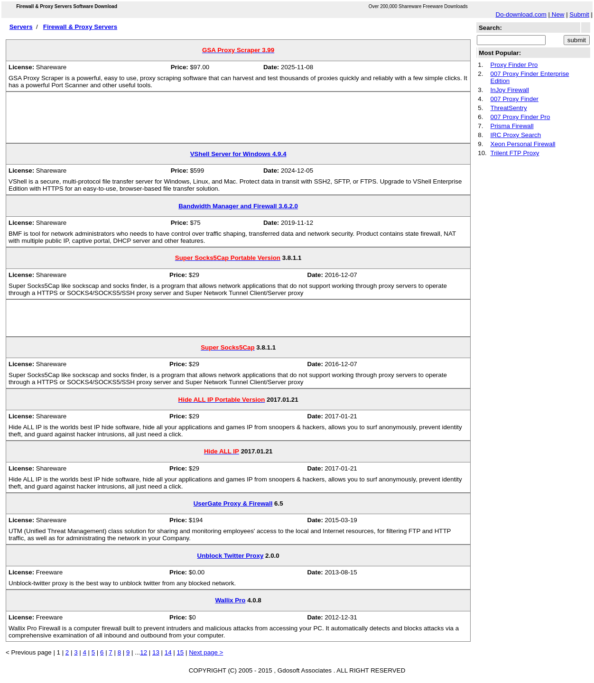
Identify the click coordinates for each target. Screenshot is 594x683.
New (557, 14)
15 (180, 652)
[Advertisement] (238, 121)
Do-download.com (521, 14)
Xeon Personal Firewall (523, 144)
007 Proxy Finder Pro (520, 116)
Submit (579, 14)
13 (155, 652)
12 (143, 652)
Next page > (206, 652)
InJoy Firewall (510, 89)
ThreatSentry (509, 107)
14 (168, 652)
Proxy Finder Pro (514, 64)
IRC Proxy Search (516, 134)
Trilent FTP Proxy (515, 153)
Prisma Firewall (512, 125)
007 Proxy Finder (515, 98)
